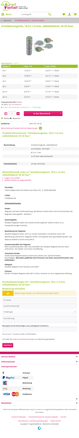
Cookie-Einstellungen (18, 417)
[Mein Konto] (69, 14)
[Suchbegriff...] (36, 14)
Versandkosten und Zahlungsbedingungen (33, 421)
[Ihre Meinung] (39, 319)
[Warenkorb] (75, 14)
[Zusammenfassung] (39, 306)
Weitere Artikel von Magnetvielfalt (16, 180)
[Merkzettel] (63, 14)
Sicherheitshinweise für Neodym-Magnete (43, 417)
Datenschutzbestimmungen (24, 339)
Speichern (8, 345)
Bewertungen (34, 128)
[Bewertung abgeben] (39, 311)
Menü (6, 14)
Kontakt (63, 417)
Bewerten (15, 118)
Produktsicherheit (20, 128)
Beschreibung (6, 128)
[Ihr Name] (39, 300)
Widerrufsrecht (55, 421)
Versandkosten (39, 409)
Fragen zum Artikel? (11, 178)
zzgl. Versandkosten (15, 104)
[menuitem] (6, 14)
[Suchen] (49, 14)
